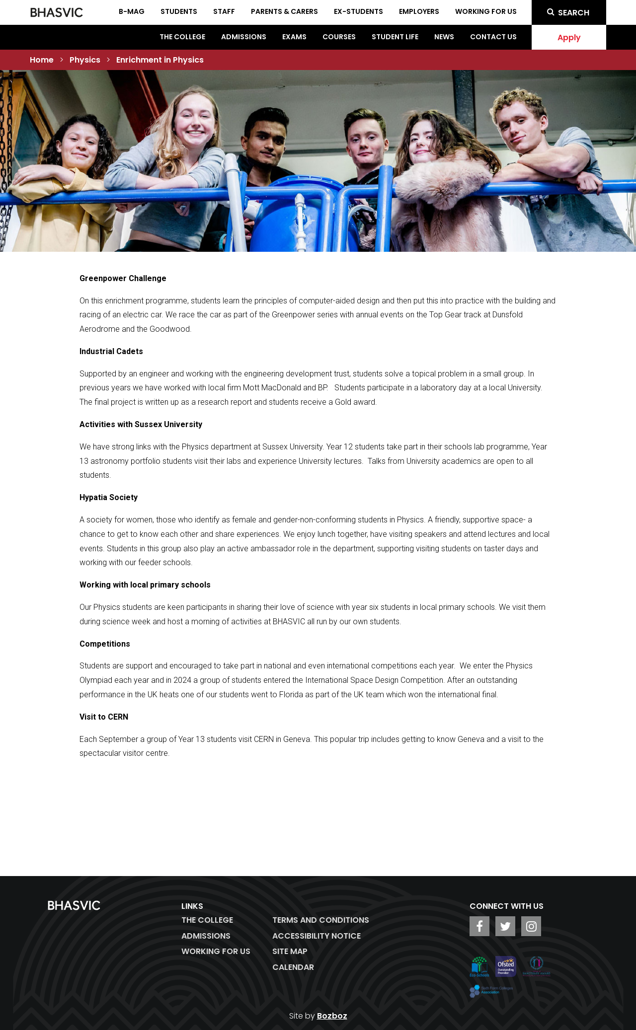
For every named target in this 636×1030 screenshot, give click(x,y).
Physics (85, 60)
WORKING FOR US (215, 951)
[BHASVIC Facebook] (479, 926)
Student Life (395, 37)
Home (42, 60)
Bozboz (332, 1016)
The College (182, 37)
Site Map (290, 951)
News (444, 37)
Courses (339, 37)
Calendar (293, 967)
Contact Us (493, 37)
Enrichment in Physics (160, 60)
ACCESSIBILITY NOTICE (316, 936)
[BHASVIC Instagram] (531, 926)
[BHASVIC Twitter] (505, 926)
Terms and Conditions (320, 920)
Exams (294, 37)
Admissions (243, 37)
